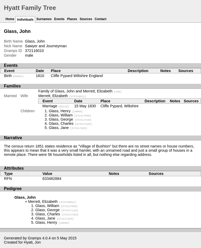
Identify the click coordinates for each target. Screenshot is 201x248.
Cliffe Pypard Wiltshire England (77, 76)
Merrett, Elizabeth (62, 96)
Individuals (25, 19)
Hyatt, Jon (32, 242)
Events (59, 19)
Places (72, 19)
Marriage (55, 106)
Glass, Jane (68, 128)
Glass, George (70, 119)
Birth (14, 76)
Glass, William (70, 115)
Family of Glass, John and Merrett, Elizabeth (79, 91)
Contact (101, 19)
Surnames (44, 19)
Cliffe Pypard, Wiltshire (119, 106)
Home (9, 19)
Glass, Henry (66, 111)
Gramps (34, 238)
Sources (86, 19)
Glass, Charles (70, 123)
